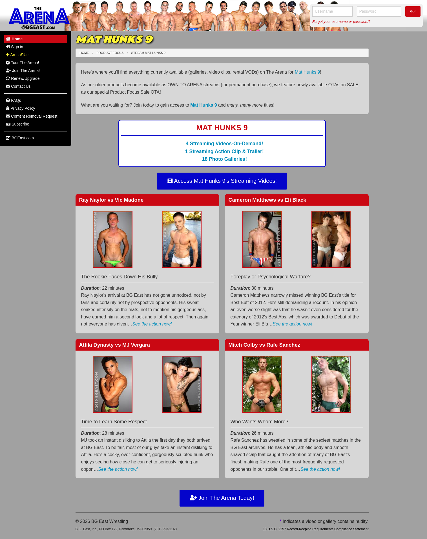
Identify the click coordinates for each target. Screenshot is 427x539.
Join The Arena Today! (222, 498)
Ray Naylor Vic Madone (111, 200)
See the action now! (152, 324)
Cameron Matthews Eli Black (267, 200)
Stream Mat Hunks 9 (148, 52)
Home (84, 52)
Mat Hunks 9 (307, 72)
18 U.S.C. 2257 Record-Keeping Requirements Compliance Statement (316, 529)
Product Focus (110, 52)
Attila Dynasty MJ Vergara (114, 345)
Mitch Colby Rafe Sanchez (264, 345)
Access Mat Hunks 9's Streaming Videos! (222, 181)
